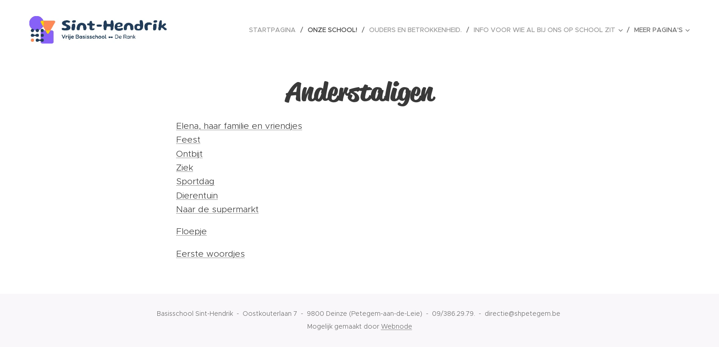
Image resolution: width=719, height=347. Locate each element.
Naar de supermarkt (217, 209)
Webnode (396, 326)
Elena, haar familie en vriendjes (239, 126)
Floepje (191, 231)
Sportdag (195, 181)
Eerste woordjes (210, 253)
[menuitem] (275, 29)
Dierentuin (197, 195)
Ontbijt (189, 154)
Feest (188, 139)
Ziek (184, 167)
